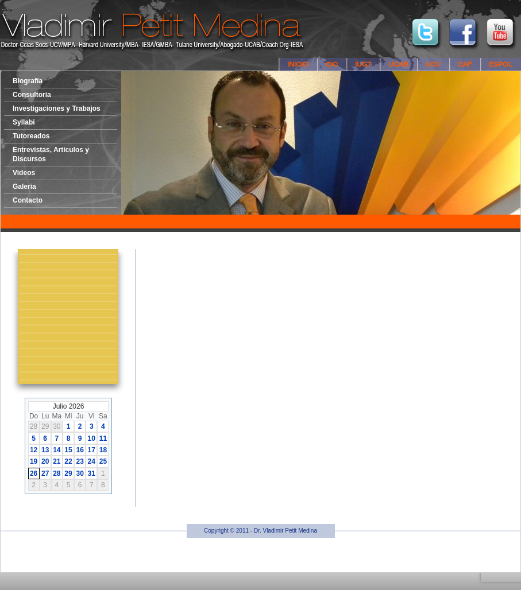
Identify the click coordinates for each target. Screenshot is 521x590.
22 (68, 461)
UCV (433, 64)
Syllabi (24, 122)
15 (68, 450)
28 (56, 473)
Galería (24, 187)
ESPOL (500, 64)
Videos (24, 173)
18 (103, 450)
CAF (465, 64)
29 (68, 473)
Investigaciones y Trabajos (57, 108)
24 (91, 461)
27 (45, 473)
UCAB (398, 64)
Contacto (28, 200)
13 (45, 450)
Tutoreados (31, 136)
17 (91, 450)
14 (56, 450)
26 (33, 473)
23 (79, 461)
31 (91, 473)
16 (79, 450)
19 (33, 461)
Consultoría (32, 95)
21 (56, 461)
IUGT (363, 64)
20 (45, 461)
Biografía (28, 81)
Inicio (297, 64)
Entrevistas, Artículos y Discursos (51, 154)
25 (103, 461)
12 (33, 450)
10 (91, 438)
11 (103, 438)
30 (79, 473)
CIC (332, 64)
